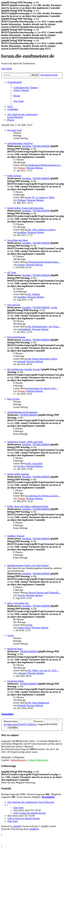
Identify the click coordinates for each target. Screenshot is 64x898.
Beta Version (13, 399)
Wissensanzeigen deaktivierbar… (44, 262)
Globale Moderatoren (38, 760)
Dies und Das (13, 305)
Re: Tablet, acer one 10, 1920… (43, 670)
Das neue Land (14, 130)
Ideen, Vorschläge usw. (18, 603)
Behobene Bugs (14, 648)
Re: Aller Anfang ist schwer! (42, 229)
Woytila (21, 595)
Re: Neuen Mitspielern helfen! (42, 359)
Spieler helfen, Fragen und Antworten (25, 208)
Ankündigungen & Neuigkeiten (22, 412)
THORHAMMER (41, 146)
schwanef (21, 673)
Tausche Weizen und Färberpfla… (44, 592)
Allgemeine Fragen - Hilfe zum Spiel (25, 441)
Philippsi (21, 200)
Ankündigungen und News (20, 143)
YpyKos (21, 466)
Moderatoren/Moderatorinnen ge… (45, 165)
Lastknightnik (24, 329)
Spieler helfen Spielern (18, 474)
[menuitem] (25, 87)
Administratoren (18, 760)
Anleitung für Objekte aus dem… (44, 495)
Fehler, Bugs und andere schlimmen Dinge (27, 506)
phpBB (16, 826)
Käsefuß (21, 361)
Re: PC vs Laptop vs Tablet (41, 197)
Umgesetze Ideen (15, 681)
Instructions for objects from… (43, 388)
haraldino (26, 146)
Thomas (21, 168)
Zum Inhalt (6, 68)
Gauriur (21, 264)
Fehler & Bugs (14, 175)
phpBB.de (34, 829)
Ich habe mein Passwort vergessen (20, 724)
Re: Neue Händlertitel (38, 702)
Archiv (10, 635)
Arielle (54, 307)
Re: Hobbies (34, 294)
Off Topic (11, 272)
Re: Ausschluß (35, 463)
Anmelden (7, 714)
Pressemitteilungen (16, 337)
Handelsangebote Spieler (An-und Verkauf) (28, 565)
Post (30, 625)
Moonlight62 (48, 797)
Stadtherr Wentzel (15, 536)
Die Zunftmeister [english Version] (24, 369)
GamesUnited (24, 627)
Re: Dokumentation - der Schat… (44, 326)
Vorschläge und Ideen (17, 240)
